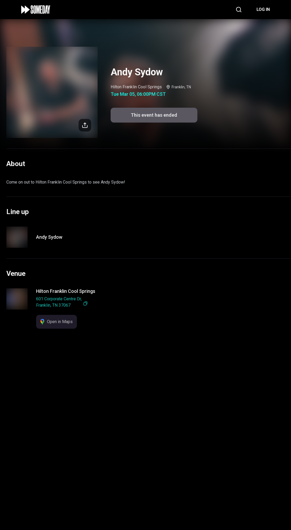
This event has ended (145, 517)
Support (135, 493)
